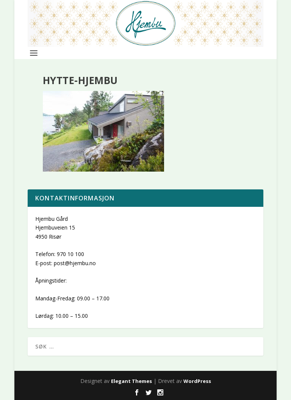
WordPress (197, 381)
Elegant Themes (131, 381)
